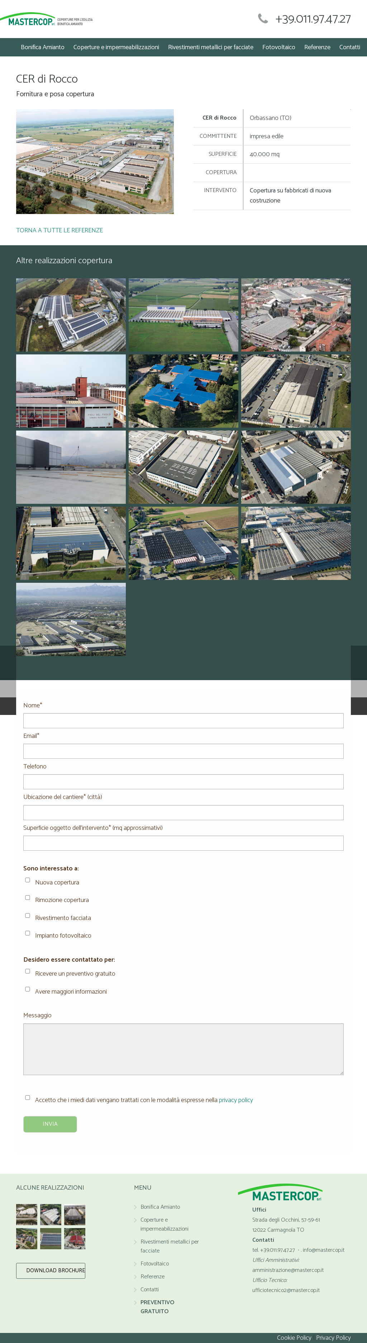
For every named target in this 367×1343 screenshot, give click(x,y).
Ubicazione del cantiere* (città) (183, 802)
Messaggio (183, 1020)
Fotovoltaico (154, 1264)
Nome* (183, 710)
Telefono (183, 771)
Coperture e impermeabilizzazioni (164, 1224)
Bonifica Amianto (160, 1207)
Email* (183, 741)
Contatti (149, 1290)
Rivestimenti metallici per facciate (169, 1246)
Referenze (152, 1277)
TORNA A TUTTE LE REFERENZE (59, 230)
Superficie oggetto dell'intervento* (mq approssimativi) (183, 833)
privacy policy (236, 1100)
